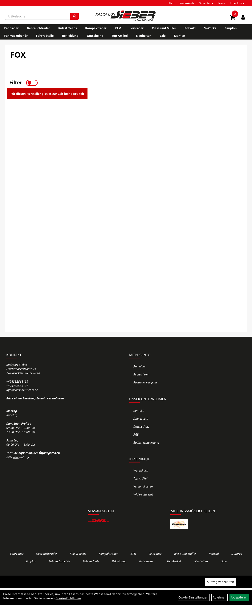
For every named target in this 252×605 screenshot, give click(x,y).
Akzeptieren (239, 597)
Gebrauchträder (38, 28)
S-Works (210, 28)
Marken (179, 36)
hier (16, 457)
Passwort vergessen (146, 382)
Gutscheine (95, 36)
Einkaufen (206, 3)
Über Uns (237, 3)
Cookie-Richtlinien (68, 598)
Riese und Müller (164, 28)
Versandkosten (143, 486)
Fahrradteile (45, 36)
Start (171, 3)
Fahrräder (11, 28)
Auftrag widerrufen (220, 582)
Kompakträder (95, 28)
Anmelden (139, 366)
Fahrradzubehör (16, 36)
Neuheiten (143, 36)
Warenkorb (187, 3)
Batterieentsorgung (146, 442)
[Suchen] (74, 16)
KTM (118, 28)
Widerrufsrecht (143, 494)
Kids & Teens (67, 28)
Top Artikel (119, 36)
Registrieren (141, 374)
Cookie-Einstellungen (193, 597)
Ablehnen (219, 597)
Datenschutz (141, 426)
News (221, 3)
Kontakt (138, 410)
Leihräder (136, 28)
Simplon (231, 28)
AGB (136, 434)
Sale (163, 36)
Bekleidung (70, 36)
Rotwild (190, 28)
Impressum (140, 418)
